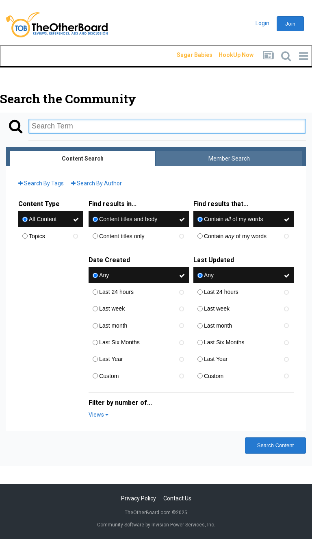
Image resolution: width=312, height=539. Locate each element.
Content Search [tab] (83, 158)
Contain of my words (233, 219)
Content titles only (121, 236)
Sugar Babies (185, 55)
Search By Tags (41, 183)
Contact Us (177, 498)
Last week (112, 309)
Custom (109, 376)
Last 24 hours (116, 292)
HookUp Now (227, 55)
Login (262, 23)
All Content (42, 219)
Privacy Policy (138, 498)
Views (98, 414)
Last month (113, 325)
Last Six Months (119, 342)
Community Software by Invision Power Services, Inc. (156, 525)
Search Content (275, 445)
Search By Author (96, 183)
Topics (37, 236)
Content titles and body (128, 219)
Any (104, 275)
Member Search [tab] (229, 158)
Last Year (111, 359)
